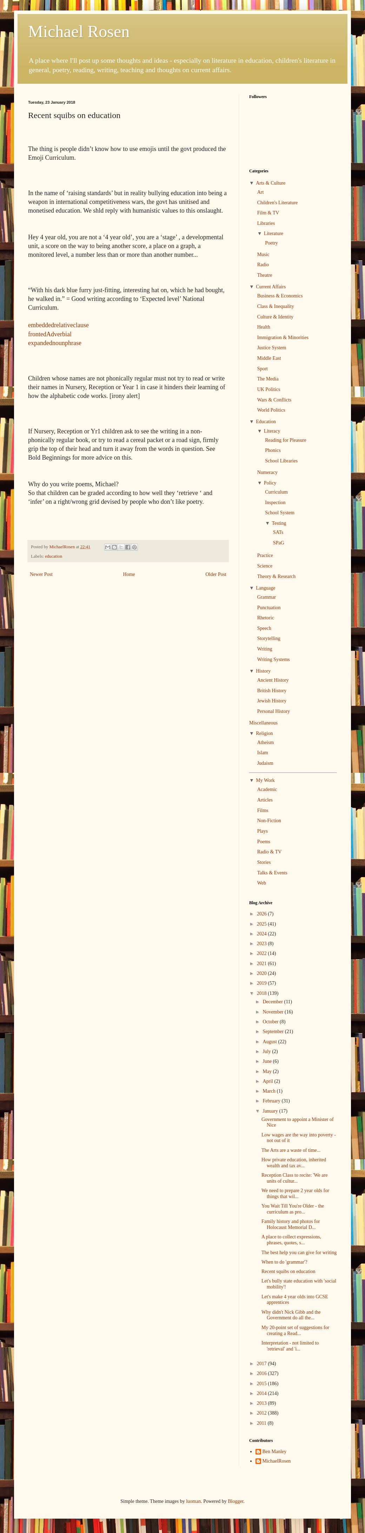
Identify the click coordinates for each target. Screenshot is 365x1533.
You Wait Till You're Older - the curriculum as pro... (292, 1209)
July (267, 1051)
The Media (268, 378)
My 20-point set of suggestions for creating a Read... (295, 1330)
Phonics (272, 450)
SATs (278, 532)
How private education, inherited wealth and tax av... (293, 1162)
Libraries (266, 223)
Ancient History (273, 680)
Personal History (273, 711)
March (270, 1091)
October (271, 1021)
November (274, 1012)
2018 (262, 993)
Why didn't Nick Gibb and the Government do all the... (291, 1315)
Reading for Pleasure (285, 440)
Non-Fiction (269, 820)
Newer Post (41, 574)
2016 (262, 1373)
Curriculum (276, 492)
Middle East (269, 358)
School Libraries (281, 460)
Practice (265, 555)
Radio (263, 264)
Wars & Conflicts (274, 400)
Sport (262, 368)
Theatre (264, 275)
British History (272, 690)
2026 (262, 913)
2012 (262, 1413)
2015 (262, 1383)
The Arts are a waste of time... (290, 1150)
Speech (264, 628)
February (272, 1101)
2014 (262, 1393)
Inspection (275, 502)
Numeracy (267, 472)
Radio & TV (269, 851)
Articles (265, 800)
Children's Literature (277, 202)
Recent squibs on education (288, 1271)
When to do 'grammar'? (284, 1262)
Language (265, 588)
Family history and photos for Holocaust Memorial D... (290, 1224)
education (53, 556)
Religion (264, 733)
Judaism (265, 763)
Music (263, 254)
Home (129, 574)
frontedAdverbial (50, 334)
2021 (262, 963)
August (270, 1041)
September (274, 1031)
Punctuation (269, 607)
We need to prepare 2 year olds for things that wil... (295, 1193)
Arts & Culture (270, 183)
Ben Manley (275, 1451)
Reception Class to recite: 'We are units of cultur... (294, 1178)
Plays (262, 831)
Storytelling (268, 638)
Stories (264, 862)
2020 (262, 973)
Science (265, 566)
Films (262, 810)
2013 (262, 1403)
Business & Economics (280, 295)
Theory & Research (276, 576)
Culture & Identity (275, 316)
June (268, 1061)
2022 (262, 953)
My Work (265, 780)
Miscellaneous (263, 723)
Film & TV (268, 212)
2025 (262, 924)
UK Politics (268, 389)
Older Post (216, 574)
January (271, 1111)
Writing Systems (273, 659)
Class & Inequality (275, 306)
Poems (263, 841)
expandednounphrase (54, 342)
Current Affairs (271, 286)
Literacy (272, 431)
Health (263, 327)
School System (279, 512)
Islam (262, 752)
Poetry (271, 243)
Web (261, 883)
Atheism (265, 742)
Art (260, 192)
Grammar (266, 597)
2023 (262, 943)
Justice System (271, 347)
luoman (193, 1501)
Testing (279, 523)
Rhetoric (265, 617)
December (273, 1001)
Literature (273, 233)
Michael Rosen (79, 31)
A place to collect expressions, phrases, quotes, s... (291, 1239)
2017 (262, 1363)
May (268, 1071)
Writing (264, 649)
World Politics (271, 410)
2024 (262, 933)
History (263, 671)
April (268, 1081)
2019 (262, 983)
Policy (270, 483)
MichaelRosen (277, 1461)
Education (266, 421)
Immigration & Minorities (282, 337)
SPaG (278, 542)
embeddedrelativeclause (58, 325)
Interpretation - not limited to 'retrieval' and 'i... (290, 1346)
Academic (267, 789)
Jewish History (272, 700)
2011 (262, 1423)
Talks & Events (272, 872)
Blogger (235, 1501)
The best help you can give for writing (299, 1252)
